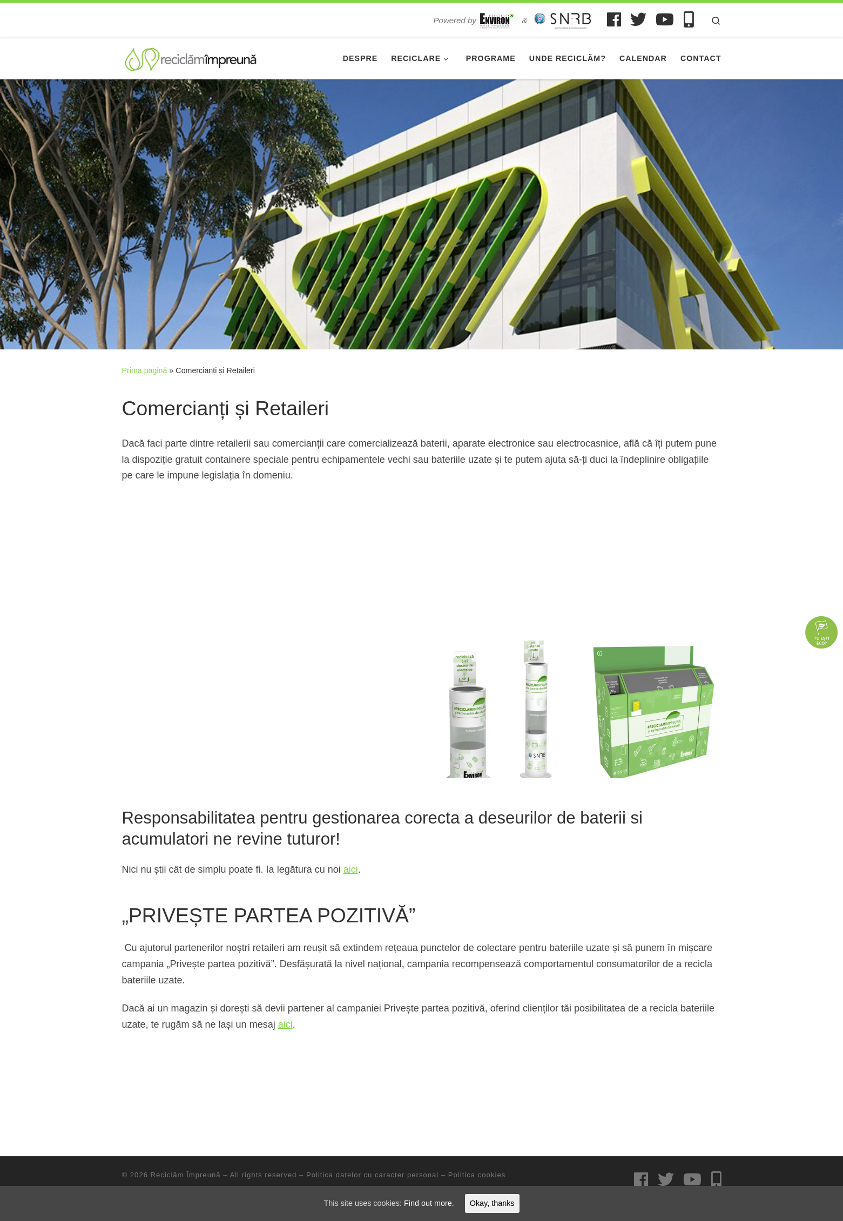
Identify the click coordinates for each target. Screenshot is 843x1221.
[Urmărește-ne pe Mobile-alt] (689, 19)
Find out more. (429, 1202)
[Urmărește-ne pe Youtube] (665, 19)
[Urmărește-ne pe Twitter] (638, 19)
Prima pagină (144, 370)
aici (350, 869)
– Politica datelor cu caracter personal (367, 1175)
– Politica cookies (472, 1175)
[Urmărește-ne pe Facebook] (614, 19)
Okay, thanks (494, 1202)
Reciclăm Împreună (186, 1175)
